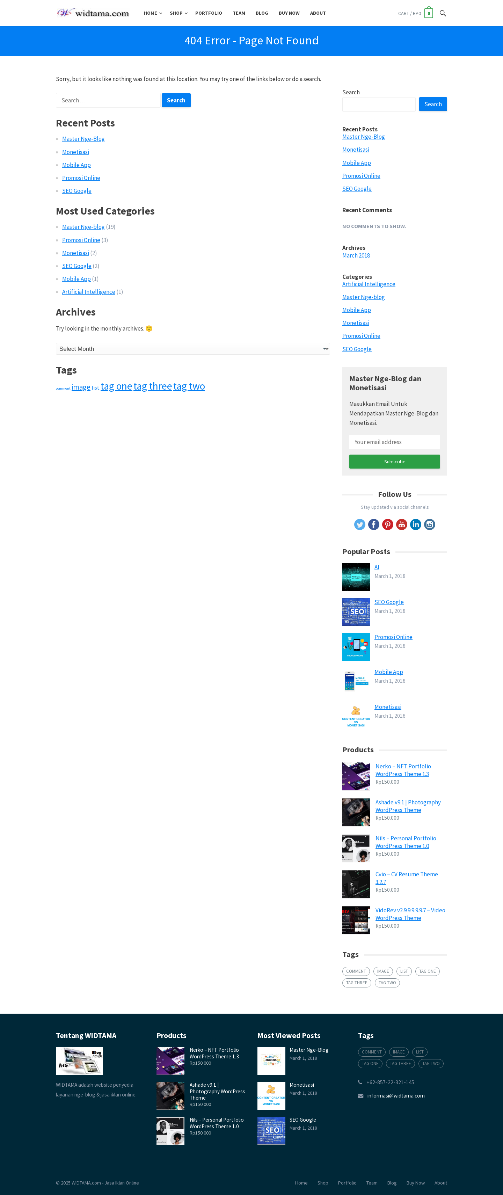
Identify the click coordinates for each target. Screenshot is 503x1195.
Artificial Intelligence (88, 292)
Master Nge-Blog (83, 139)
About (318, 13)
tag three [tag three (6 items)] (152, 385)
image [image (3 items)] (81, 387)
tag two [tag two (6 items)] (189, 385)
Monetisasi (75, 152)
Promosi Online (81, 178)
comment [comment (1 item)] (63, 388)
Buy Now (289, 13)
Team (239, 13)
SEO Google (77, 191)
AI (376, 567)
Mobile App (76, 165)
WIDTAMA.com (86, 1183)
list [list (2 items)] (96, 387)
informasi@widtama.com (396, 1095)
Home (150, 13)
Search (351, 92)
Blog (262, 13)
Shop (176, 13)
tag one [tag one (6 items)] (116, 385)
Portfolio (208, 13)
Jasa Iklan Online (121, 1183)
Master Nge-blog (83, 227)
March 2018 (356, 255)
